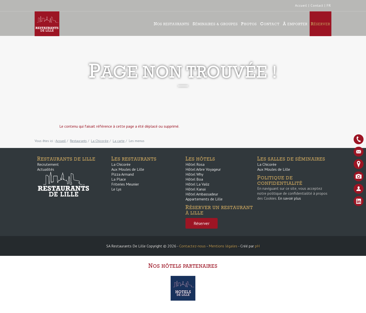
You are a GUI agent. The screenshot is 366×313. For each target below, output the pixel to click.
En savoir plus (289, 198)
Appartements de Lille (204, 198)
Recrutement (48, 164)
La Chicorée (121, 164)
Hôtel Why (194, 174)
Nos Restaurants (171, 23)
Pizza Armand (122, 174)
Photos (249, 23)
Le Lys (116, 189)
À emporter (295, 23)
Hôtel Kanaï (195, 189)
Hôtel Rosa (195, 164)
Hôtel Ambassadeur (201, 194)
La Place (118, 179)
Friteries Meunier (125, 184)
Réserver (320, 23)
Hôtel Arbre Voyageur (203, 169)
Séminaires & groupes (215, 23)
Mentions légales (223, 245)
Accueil (301, 5)
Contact (317, 5)
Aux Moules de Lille (127, 169)
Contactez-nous (192, 245)
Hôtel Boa (194, 179)
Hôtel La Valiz (197, 184)
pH (257, 245)
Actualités (45, 169)
